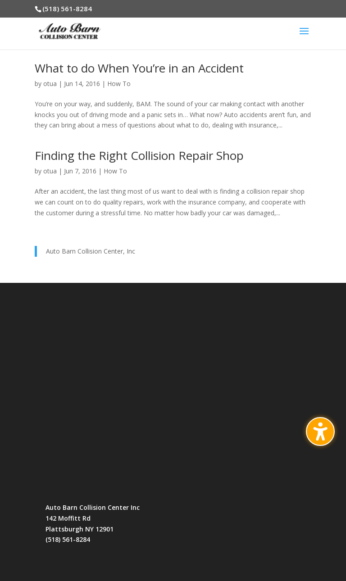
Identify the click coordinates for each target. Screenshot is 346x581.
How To (119, 83)
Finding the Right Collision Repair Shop (139, 155)
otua (50, 83)
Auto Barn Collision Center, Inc (90, 251)
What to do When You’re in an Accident (139, 68)
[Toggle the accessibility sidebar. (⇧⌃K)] (320, 431)
